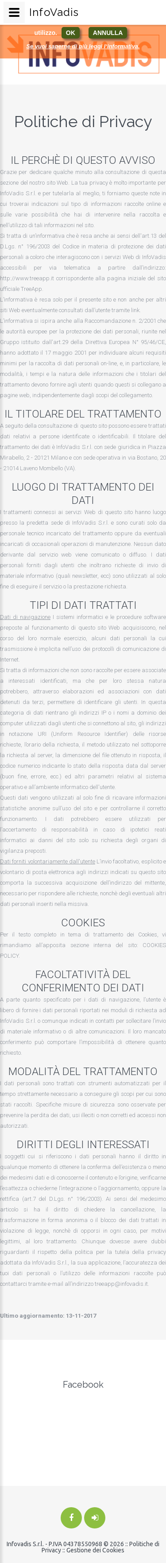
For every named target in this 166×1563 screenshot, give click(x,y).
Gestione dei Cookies (95, 1550)
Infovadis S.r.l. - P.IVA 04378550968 (54, 1544)
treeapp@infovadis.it (121, 1284)
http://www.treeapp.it (27, 278)
